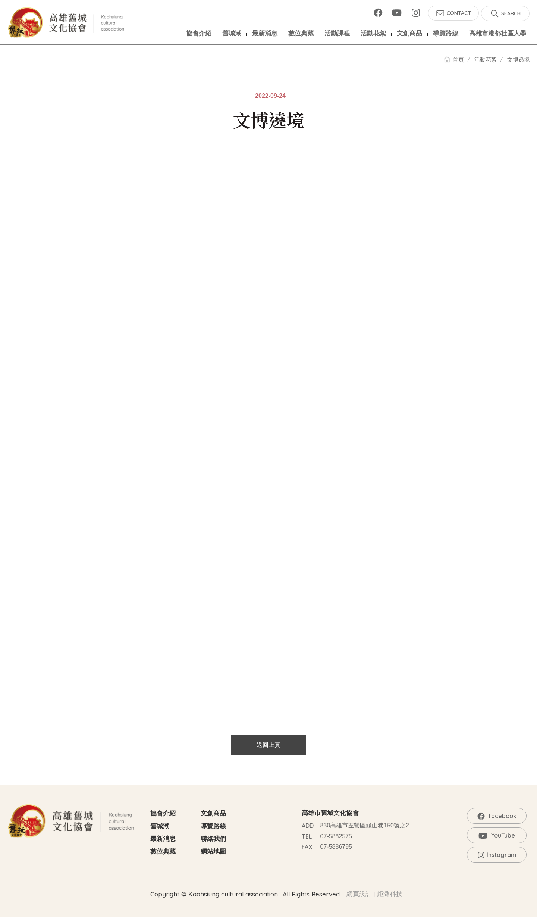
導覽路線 (213, 826)
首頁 (458, 59)
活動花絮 (485, 59)
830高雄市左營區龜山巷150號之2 (364, 825)
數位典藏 (163, 851)
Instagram (415, 12)
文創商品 (213, 813)
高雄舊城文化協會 (67, 22)
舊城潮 (159, 826)
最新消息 (163, 838)
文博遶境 (518, 59)
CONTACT (459, 13)
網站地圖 (213, 851)
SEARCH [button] (511, 13)
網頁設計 (359, 894)
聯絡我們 (213, 838)
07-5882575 (336, 836)
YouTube (396, 12)
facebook (378, 12)
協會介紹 (163, 813)
